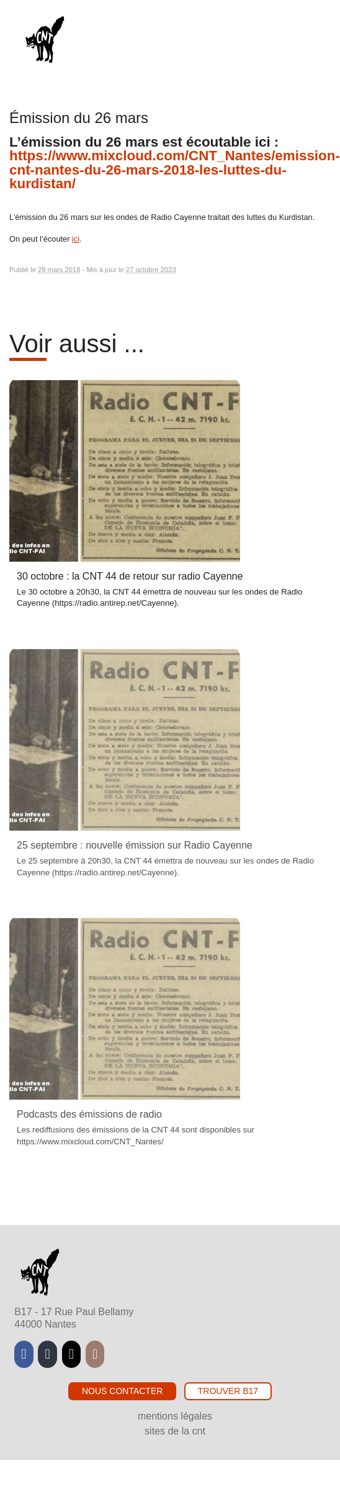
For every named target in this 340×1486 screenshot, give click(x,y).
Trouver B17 (228, 1391)
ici (75, 239)
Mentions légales (175, 1416)
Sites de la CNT (175, 1431)
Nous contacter (122, 1391)
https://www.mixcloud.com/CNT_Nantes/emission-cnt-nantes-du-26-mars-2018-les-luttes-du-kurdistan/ (174, 169)
